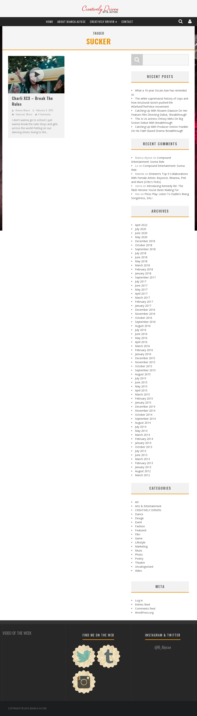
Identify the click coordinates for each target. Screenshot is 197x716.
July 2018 (140, 253)
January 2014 (143, 443)
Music (29, 114)
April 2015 (141, 390)
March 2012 (142, 475)
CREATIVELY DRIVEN (102, 21)
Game (139, 538)
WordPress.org (144, 612)
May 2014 (141, 431)
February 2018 (144, 269)
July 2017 (140, 281)
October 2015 (143, 366)
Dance (139, 514)
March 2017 (142, 297)
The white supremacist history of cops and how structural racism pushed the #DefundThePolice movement (159, 102)
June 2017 (141, 285)
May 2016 (141, 338)
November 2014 (145, 410)
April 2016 (141, 342)
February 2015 (144, 398)
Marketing (141, 546)
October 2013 (143, 447)
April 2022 (141, 225)
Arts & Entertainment (148, 506)
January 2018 (143, 273)
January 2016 (143, 354)
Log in (139, 600)
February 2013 (144, 463)
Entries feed (142, 604)
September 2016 (145, 322)
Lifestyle (140, 542)
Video (138, 570)
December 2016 (145, 309)
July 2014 (140, 427)
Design (139, 518)
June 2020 (141, 233)
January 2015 (143, 402)
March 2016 (142, 346)
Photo (139, 554)
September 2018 (145, 249)
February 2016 (144, 350)
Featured (20, 114)
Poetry (139, 558)
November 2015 (145, 362)
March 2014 (142, 435)
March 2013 (142, 459)
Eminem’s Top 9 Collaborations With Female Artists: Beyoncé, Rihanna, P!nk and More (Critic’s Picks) (159, 178)
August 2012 (143, 471)
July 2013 (140, 451)
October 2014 (143, 414)
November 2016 (145, 314)
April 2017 (141, 293)
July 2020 (140, 229)
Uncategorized (144, 566)
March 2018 (142, 265)
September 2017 (145, 277)
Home (49, 21)
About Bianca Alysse (71, 21)
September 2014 (145, 418)
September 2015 (145, 370)
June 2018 (141, 257)
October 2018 (143, 245)
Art (137, 502)
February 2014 (144, 439)
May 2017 (141, 289)
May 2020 (141, 237)
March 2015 (142, 394)
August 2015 (143, 374)
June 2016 (141, 334)
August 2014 (143, 422)
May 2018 (141, 261)
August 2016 (143, 326)
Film (137, 534)
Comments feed (145, 608)
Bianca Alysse (23, 110)
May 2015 (141, 386)
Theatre (140, 562)
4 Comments (44, 114)
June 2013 (141, 455)
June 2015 (141, 382)
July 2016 (140, 330)
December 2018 (145, 241)
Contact (127, 21)
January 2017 (143, 305)
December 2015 (145, 358)
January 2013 (143, 467)
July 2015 (140, 378)
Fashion (140, 526)
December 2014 (145, 406)
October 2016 (143, 318)
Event (138, 522)
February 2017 (144, 301)
